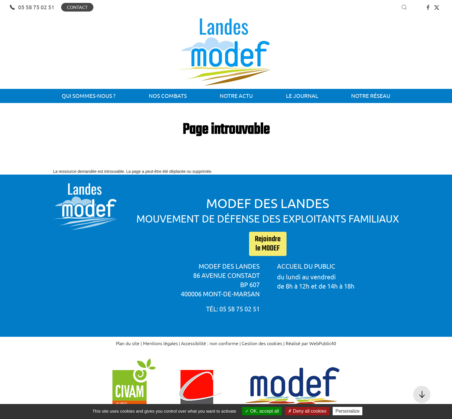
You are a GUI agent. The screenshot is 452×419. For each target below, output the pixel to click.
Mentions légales (160, 343)
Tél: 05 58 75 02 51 (233, 309)
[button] (404, 7)
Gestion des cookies (262, 343)
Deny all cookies (307, 411)
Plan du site (128, 343)
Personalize (348, 411)
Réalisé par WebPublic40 (311, 343)
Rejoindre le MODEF (267, 244)
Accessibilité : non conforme (209, 343)
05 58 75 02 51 (32, 7)
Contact (77, 7)
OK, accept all (262, 411)
